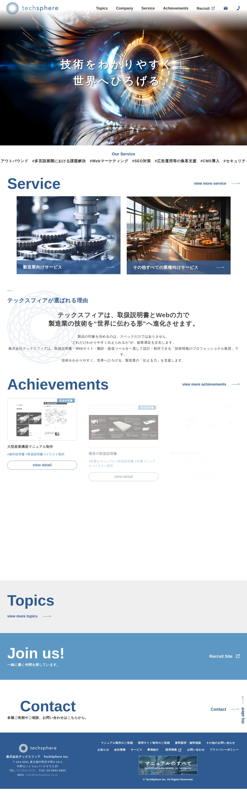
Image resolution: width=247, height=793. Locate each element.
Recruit (203, 10)
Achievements (175, 9)
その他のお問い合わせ (220, 742)
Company (124, 8)
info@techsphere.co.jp (42, 774)
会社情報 (120, 749)
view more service (210, 183)
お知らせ (103, 749)
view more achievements (204, 384)
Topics (102, 8)
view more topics (22, 616)
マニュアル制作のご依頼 (117, 742)
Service (148, 8)
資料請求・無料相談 (188, 742)
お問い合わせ (196, 749)
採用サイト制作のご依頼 (154, 742)
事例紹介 (153, 749)
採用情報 (171, 749)
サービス (136, 749)
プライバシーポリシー (224, 749)
